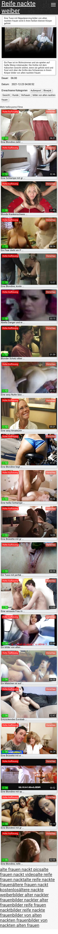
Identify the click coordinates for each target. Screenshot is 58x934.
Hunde (15, 95)
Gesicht (6, 95)
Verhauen (25, 95)
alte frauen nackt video (24, 872)
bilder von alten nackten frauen (21, 918)
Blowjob (47, 90)
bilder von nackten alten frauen (23, 923)
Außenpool (36, 90)
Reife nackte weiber (19, 7)
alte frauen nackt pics (20, 869)
